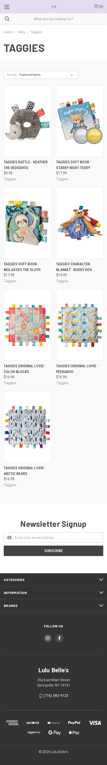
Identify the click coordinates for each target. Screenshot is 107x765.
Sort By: (12, 75)
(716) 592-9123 (55, 695)
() (98, 6)
